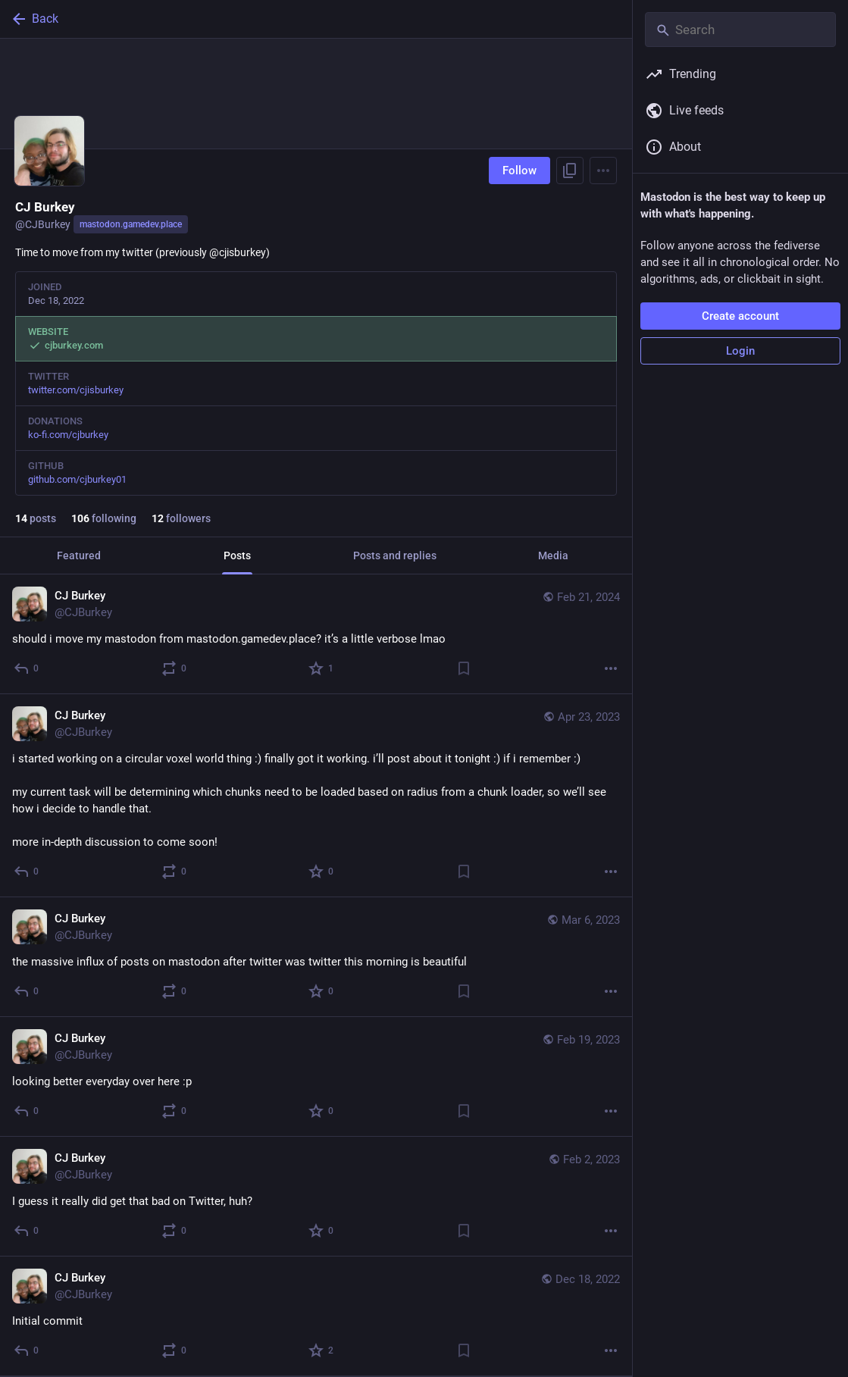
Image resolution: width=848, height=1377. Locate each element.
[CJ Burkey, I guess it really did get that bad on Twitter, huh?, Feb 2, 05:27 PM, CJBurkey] (316, 1197)
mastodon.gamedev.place (131, 224)
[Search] (740, 29)
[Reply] (27, 668)
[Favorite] (321, 668)
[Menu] (603, 170)
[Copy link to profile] (570, 170)
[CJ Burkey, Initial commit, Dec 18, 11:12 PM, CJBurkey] (316, 1316)
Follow (519, 170)
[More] (611, 668)
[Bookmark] (464, 668)
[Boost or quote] (174, 668)
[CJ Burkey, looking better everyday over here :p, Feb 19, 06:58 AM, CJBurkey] (316, 1077)
